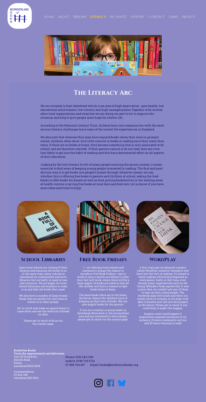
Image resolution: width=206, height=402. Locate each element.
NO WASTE (118, 16)
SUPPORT (137, 16)
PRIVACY (188, 16)
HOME (49, 16)
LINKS (173, 16)
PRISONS (79, 16)
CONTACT (156, 16)
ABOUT (64, 16)
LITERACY (98, 16)
